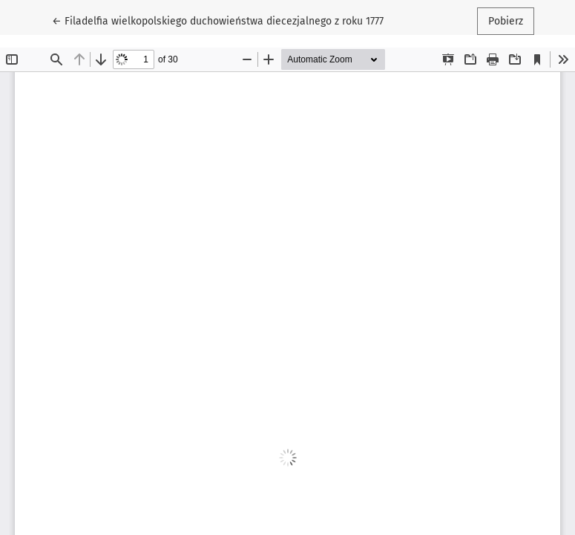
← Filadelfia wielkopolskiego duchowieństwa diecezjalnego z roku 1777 (218, 20)
